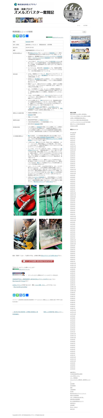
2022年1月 (72, 214)
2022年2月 (72, 212)
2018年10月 (73, 290)
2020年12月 (73, 240)
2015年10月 (73, 361)
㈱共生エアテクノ (17, 285)
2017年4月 (72, 326)
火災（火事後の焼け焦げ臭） (77, 397)
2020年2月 (72, 259)
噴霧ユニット (46, 299)
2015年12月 (73, 357)
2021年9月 (72, 222)
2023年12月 (73, 169)
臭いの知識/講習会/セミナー (77, 401)
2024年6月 (72, 157)
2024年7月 (72, 155)
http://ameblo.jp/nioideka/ (20, 287)
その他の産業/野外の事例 (76, 374)
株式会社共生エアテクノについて (78, 393)
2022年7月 (72, 202)
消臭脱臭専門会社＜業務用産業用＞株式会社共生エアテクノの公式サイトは (32, 279)
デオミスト (40, 61)
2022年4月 (72, 208)
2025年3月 (72, 140)
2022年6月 (72, 204)
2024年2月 (72, 165)
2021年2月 (72, 236)
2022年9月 (72, 198)
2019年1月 (72, 284)
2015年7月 (72, 367)
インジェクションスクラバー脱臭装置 (52, 56)
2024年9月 (72, 152)
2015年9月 (72, 363)
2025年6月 (72, 134)
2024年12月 (73, 146)
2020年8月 (72, 247)
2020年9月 (72, 245)
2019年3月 (72, 281)
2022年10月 (73, 197)
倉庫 (71, 387)
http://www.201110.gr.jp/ (19, 281)
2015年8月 (72, 365)
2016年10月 (73, 337)
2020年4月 (72, 255)
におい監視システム (75, 376)
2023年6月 (72, 181)
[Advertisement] (80, 85)
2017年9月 (72, 316)
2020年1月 (72, 261)
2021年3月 (72, 234)
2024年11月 (73, 148)
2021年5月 (72, 230)
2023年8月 (72, 177)
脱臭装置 (28, 42)
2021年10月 (73, 220)
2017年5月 (72, 324)
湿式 (54, 299)
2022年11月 (73, 195)
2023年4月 (72, 185)
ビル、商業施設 (74, 378)
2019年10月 (73, 267)
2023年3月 (72, 187)
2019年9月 (72, 269)
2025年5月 (72, 136)
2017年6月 (72, 322)
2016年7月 (72, 343)
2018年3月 (72, 304)
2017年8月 (72, 318)
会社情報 (85, 25)
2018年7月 (72, 296)
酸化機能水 (44, 75)
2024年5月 (72, 159)
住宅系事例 (73, 385)
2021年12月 (73, 216)
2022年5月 (72, 206)
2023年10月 (73, 173)
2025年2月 (72, 142)
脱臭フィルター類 (37, 107)
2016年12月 (73, 333)
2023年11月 (73, 171)
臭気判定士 (73, 403)
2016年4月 (72, 349)
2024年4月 (72, 161)
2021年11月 (73, 218)
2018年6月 (72, 298)
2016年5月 (72, 347)
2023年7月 (72, 179)
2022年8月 (72, 200)
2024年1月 (72, 167)
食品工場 (72, 409)
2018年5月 (72, 300)
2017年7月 (72, 320)
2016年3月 (72, 351)
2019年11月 (73, 265)
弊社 (47, 74)
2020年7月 (72, 249)
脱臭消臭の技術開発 (29, 299)
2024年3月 (72, 163)
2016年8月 (72, 341)
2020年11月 (73, 241)
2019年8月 (72, 271)
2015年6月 (72, 369)
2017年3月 (72, 327)
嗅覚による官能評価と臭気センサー (53, 312)
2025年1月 (72, 144)
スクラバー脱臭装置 (39, 177)
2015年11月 (73, 359)
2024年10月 (73, 150)
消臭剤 (51, 299)
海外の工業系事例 (74, 395)
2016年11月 (73, 335)
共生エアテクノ (34, 53)
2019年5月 (72, 277)
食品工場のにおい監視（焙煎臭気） (78, 114)
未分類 (71, 391)
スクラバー (40, 299)
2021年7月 (72, 226)
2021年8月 (72, 224)
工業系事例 (21, 299)
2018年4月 (72, 302)
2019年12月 (73, 263)
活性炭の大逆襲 (74, 126)
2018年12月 (73, 286)
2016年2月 (72, 353)
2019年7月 (72, 273)
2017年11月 (73, 312)
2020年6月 (72, 251)
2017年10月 (73, 314)
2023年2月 (72, 189)
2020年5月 (72, 253)
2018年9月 (72, 292)
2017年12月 (73, 310)
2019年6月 (72, 275)
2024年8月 (72, 154)
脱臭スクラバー (44, 120)
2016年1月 (72, 355)
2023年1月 (72, 191)
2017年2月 (72, 329)
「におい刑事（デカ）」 (40, 285)
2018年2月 (72, 306)
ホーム (78, 25)
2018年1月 (72, 308)
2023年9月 (72, 175)
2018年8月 (72, 294)
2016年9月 (72, 339)
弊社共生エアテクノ (39, 181)
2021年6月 (72, 228)
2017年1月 (72, 331)
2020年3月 (72, 257)
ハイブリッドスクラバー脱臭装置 (41, 58)
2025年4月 (72, 138)
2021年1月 (72, 238)
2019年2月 (72, 283)
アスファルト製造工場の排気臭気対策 (79, 120)
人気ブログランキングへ (58, 37)
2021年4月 (72, 232)
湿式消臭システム (55, 61)
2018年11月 (73, 288)
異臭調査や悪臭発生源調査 (47, 137)
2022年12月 (73, 193)
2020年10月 (73, 243)
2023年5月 (72, 183)
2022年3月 (72, 210)
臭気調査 (72, 405)
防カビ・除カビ (74, 407)
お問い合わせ (49, 181)
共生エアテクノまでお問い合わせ (49, 255)
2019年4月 (72, 279)
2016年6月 (72, 345)
